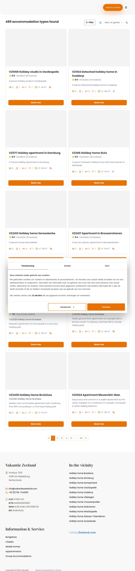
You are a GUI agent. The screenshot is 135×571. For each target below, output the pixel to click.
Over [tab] (107, 266)
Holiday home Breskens (81, 473)
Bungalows (11, 537)
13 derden (37, 295)
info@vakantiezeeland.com (23, 488)
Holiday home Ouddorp (81, 492)
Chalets (10, 541)
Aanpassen (67, 307)
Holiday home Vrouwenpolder (84, 501)
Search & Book (113, 7)
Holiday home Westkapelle (83, 511)
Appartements (13, 551)
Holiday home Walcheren (82, 506)
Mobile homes (13, 546)
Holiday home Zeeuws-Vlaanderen (87, 516)
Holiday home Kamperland (83, 482)
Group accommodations (18, 556)
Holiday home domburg (81, 478)
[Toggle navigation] (126, 7)
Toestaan (106, 307)
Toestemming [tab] (27, 266)
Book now (36, 102)
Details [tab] (67, 266)
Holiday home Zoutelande (82, 521)
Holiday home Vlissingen (81, 497)
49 (81, 438)
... (75, 438)
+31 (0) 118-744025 (18, 492)
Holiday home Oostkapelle (83, 487)
